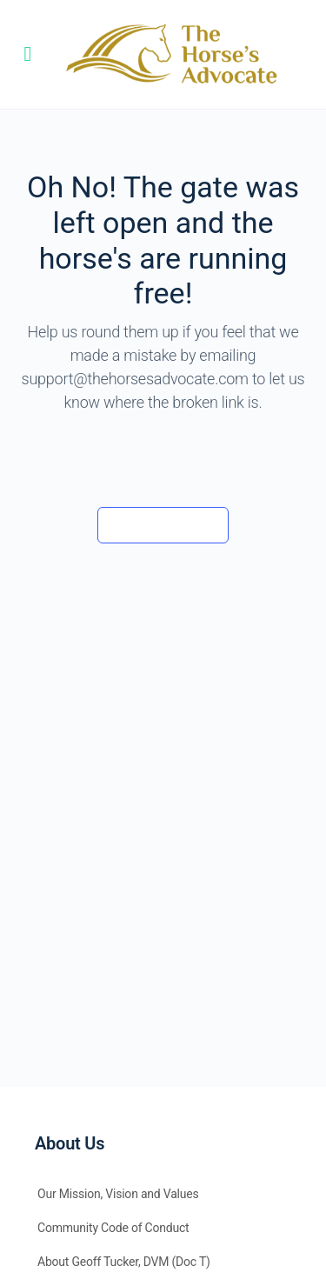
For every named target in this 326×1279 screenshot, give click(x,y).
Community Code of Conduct (113, 1228)
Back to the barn (163, 524)
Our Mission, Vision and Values (118, 1194)
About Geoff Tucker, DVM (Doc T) (123, 1262)
